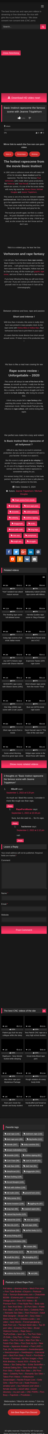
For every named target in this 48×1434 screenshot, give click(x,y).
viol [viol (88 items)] (34, 1217)
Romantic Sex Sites (14, 1256)
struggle (31, 496)
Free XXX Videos (25, 1244)
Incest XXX (23, 1305)
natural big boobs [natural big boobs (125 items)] (16, 1158)
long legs (33, 484)
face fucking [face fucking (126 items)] (14, 1120)
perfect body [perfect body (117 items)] (33, 1174)
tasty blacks (15, 1266)
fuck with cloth (16, 484)
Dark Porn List (9, 1269)
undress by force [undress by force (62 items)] (15, 1217)
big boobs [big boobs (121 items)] (35, 1083)
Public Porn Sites (22, 1314)
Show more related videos (24, 718)
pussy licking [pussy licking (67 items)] (14, 1179)
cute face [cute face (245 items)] (13, 1110)
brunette (14, 466)
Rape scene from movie (23, 454)
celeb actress (30, 466)
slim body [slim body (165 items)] (36, 1196)
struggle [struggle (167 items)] (12, 1206)
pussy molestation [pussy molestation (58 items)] (16, 1185)
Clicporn (27, 1235)
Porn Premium (31, 1256)
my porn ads (18, 1336)
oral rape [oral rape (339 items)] (31, 1169)
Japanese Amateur (19, 1290)
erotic (31, 478)
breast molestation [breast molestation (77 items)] (16, 1094)
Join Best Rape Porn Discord (24, 1356)
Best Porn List (16, 1326)
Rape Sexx (26, 1275)
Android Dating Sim (12, 1311)
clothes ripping (31, 472)
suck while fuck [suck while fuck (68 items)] (33, 1206)
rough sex (16, 496)
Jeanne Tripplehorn (29, 192)
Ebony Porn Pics (10, 1263)
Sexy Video (35, 1259)
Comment (5, 817)
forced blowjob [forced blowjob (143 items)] (15, 1126)
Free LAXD (36, 1290)
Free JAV (7, 1293)
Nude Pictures (31, 1326)
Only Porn (17, 1281)
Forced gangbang (31, 1266)
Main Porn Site (32, 1284)
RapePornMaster (24, 766)
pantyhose (30, 490)
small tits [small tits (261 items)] (13, 1201)
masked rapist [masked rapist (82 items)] (32, 1153)
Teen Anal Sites (15, 1250)
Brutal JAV (23, 1259)
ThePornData (9, 1278)
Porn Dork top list (29, 1287)
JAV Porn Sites (21, 1253)
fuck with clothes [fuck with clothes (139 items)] (16, 1131)
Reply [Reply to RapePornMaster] (15, 779)
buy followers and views (28, 1329)
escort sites (24, 1333)
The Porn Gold (16, 1284)
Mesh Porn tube (37, 1232)
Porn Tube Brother (13, 1235)
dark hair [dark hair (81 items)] (31, 1110)
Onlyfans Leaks (27, 1263)
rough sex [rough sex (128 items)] (13, 1190)
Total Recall (23, 184)
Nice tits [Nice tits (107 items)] (12, 1169)
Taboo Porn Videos (11, 1320)
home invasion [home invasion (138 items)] (15, 1147)
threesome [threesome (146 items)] (13, 1212)
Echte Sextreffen (35, 1308)
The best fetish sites (27, 1269)
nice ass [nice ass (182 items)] (32, 1163)
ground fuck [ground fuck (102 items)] (32, 1137)
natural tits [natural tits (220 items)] (13, 1163)
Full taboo (7, 1232)
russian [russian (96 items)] (31, 1190)
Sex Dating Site (19, 1308)
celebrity (13, 472)
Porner (6, 1302)
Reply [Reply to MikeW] (10, 761)
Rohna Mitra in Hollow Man (28, 305)
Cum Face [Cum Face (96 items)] (13, 1104)
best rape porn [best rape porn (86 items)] (15, 1083)
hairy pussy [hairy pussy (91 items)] (13, 1142)
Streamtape (21, 154)
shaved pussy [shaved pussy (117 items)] (15, 1196)
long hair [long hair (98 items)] (12, 1153)
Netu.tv (8, 154)
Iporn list (21, 1278)
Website (5, 872)
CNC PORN (32, 1336)
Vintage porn (9, 1244)
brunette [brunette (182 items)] (12, 1099)
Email (4, 861)
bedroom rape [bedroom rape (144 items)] (34, 1077)
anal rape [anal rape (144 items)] (13, 1077)
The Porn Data (34, 1278)
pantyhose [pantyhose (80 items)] (13, 1174)
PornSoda (38, 1299)
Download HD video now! (24, 97)
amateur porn (9, 1329)
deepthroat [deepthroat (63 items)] (13, 1115)
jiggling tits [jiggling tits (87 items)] (36, 1147)
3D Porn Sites (30, 1250)
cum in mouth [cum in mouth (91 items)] (33, 1104)
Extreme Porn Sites (23, 1272)
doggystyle (17, 478)
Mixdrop (35, 154)
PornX (28, 1299)
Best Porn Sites (16, 1299)
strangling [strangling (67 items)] (31, 1201)
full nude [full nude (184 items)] (13, 1137)
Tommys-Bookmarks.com (21, 1238)
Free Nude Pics (25, 1247)
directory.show (20, 1232)
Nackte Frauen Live (26, 1323)
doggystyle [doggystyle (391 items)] (33, 1115)
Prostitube (25, 1339)
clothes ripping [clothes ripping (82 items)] (33, 1099)
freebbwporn (27, 1296)
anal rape (14, 460)
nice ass (15, 490)
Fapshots (14, 1339)
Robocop (11, 184)
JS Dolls (7, 1281)
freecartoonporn (12, 1296)
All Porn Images (29, 1302)
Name (4, 850)
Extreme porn (17, 1241)
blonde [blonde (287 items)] (12, 1088)
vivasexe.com (32, 1241)
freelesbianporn (36, 1293)
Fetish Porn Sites (11, 1287)
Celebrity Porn (37, 1253)
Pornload (16, 1302)
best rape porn (31, 460)
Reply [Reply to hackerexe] (20, 798)
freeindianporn (20, 1293)
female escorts (9, 1333)
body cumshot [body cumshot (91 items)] (31, 1088)
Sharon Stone (30, 189)
